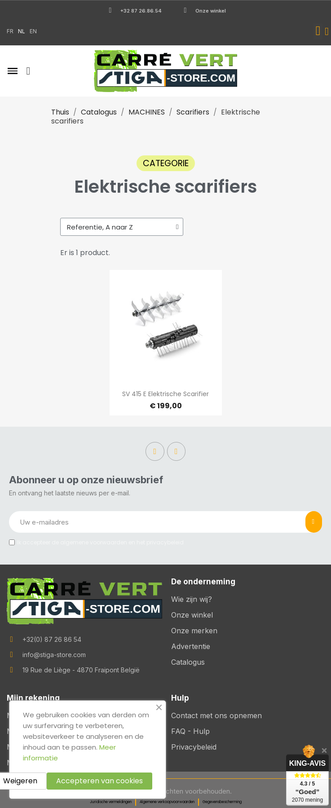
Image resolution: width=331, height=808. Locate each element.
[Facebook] (155, 451)
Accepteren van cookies (99, 781)
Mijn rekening (33, 697)
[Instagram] (176, 451)
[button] (318, 31)
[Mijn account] (326, 31)
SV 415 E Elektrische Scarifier (165, 393)
